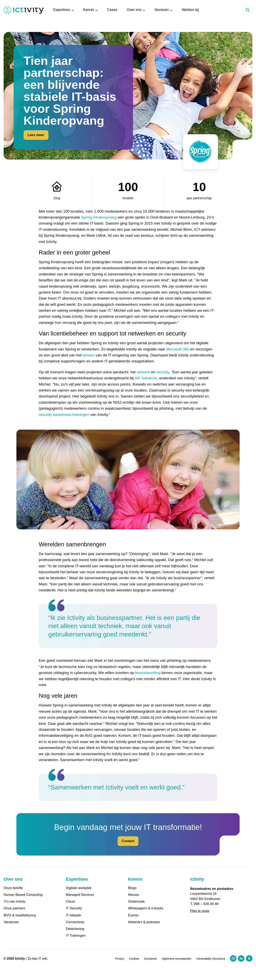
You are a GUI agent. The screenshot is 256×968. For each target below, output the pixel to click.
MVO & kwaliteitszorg (20, 915)
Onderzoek (136, 901)
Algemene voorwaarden (176, 958)
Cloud (70, 901)
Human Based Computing (23, 895)
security (162, 380)
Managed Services (80, 895)
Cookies (134, 958)
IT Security (74, 908)
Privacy (119, 958)
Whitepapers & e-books (145, 908)
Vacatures (11, 922)
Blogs (132, 888)
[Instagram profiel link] (233, 958)
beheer (88, 363)
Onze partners (14, 908)
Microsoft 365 (177, 357)
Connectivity (75, 922)
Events (133, 915)
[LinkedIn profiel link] (241, 958)
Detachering (75, 929)
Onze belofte (13, 888)
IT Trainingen (76, 935)
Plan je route (199, 911)
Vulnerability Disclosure (210, 958)
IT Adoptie (73, 915)
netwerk (143, 380)
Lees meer (36, 135)
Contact (128, 849)
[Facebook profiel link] (249, 958)
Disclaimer (150, 958)
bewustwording (148, 681)
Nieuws (133, 895)
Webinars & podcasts (144, 922)
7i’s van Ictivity (14, 901)
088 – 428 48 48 (206, 904)
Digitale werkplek (79, 888)
